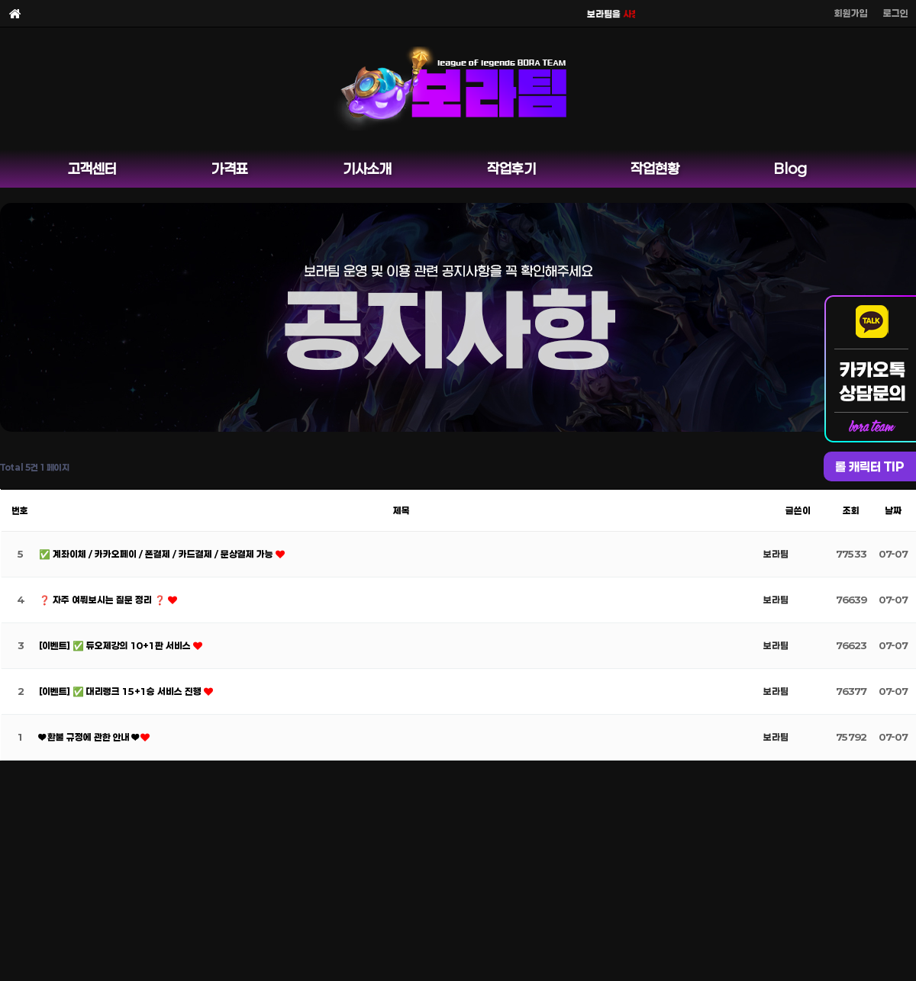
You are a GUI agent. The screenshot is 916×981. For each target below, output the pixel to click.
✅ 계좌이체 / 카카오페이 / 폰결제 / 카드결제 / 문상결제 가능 (157, 553)
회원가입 (851, 13)
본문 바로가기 (0, 0)
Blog (790, 168)
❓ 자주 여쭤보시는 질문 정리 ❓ (103, 599)
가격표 (229, 168)
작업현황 (655, 168)
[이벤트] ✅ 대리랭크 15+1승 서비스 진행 (121, 691)
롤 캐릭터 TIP (870, 466)
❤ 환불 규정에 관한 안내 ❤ (89, 737)
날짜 (893, 510)
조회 (851, 510)
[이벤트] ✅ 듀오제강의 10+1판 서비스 (116, 645)
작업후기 (511, 168)
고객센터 (92, 168)
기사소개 (367, 168)
